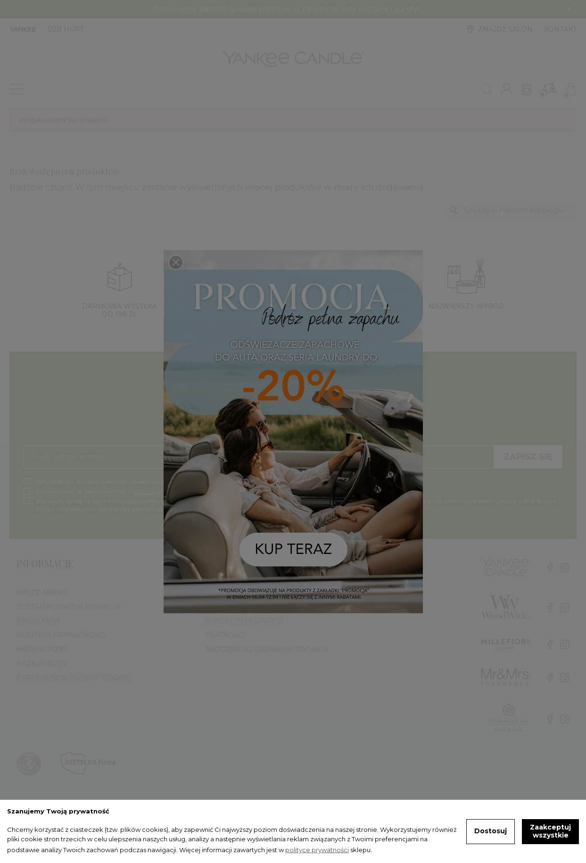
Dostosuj (490, 831)
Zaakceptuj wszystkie (550, 831)
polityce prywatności (317, 850)
